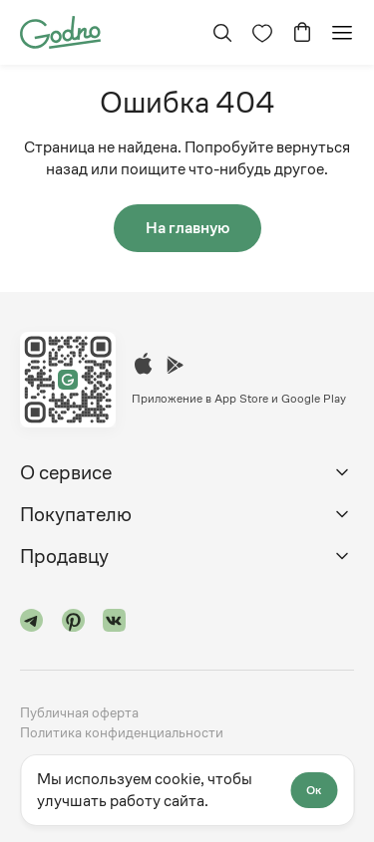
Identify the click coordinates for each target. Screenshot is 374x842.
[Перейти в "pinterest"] (74, 623)
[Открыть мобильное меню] (342, 33)
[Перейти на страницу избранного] (262, 33)
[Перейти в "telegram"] (32, 623)
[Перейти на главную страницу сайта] (60, 30)
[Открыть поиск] (222, 33)
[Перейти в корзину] (302, 33)
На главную (187, 227)
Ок (313, 790)
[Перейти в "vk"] (115, 623)
